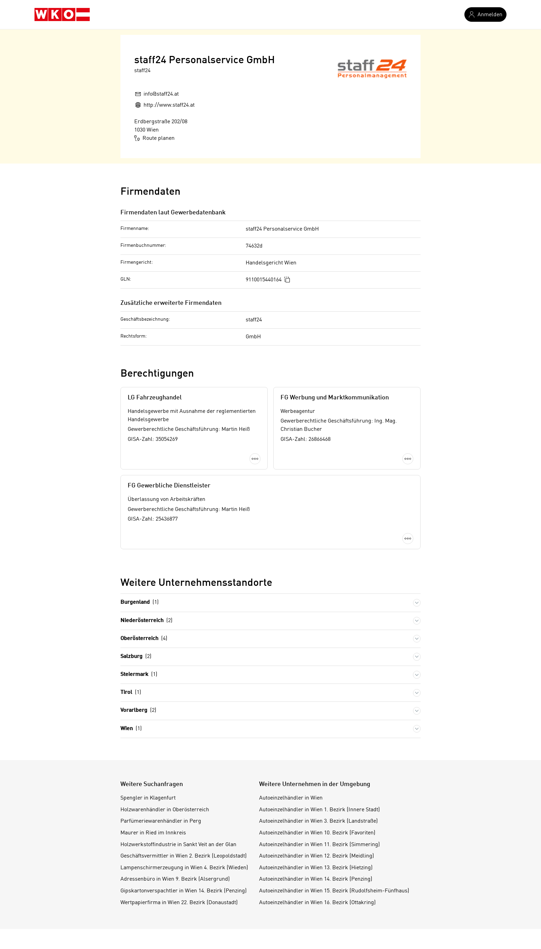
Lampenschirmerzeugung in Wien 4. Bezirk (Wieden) (184, 868)
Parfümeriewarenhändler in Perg (160, 821)
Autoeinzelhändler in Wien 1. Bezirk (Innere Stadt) (319, 810)
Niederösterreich (146, 621)
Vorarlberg (138, 710)
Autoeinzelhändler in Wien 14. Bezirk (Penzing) (315, 879)
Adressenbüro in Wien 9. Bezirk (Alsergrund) (175, 879)
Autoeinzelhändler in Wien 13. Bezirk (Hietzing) (316, 868)
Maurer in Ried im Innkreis (153, 833)
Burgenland (139, 602)
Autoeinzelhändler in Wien (291, 798)
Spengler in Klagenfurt (148, 798)
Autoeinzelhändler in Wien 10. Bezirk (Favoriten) (317, 833)
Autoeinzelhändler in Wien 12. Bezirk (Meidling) (316, 856)
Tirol (130, 692)
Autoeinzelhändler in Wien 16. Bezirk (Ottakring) (317, 903)
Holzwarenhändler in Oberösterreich (164, 810)
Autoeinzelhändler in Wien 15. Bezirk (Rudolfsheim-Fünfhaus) (334, 891)
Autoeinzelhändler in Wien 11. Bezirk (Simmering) (319, 845)
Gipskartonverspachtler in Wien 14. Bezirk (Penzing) (183, 891)
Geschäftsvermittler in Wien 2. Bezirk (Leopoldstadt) (183, 856)
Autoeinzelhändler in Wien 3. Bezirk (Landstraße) (318, 821)
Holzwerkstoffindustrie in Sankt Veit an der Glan (178, 845)
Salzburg (135, 656)
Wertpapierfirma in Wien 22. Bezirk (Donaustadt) (179, 903)
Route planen (154, 138)
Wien (131, 729)
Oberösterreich (143, 639)
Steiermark (138, 674)
